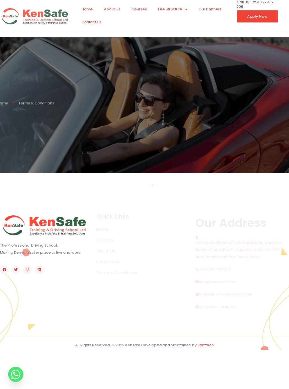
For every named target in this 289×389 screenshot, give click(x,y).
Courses (139, 9)
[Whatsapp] (15, 374)
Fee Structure (172, 9)
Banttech (205, 345)
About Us (112, 9)
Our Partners (210, 9)
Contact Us (91, 22)
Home (87, 9)
